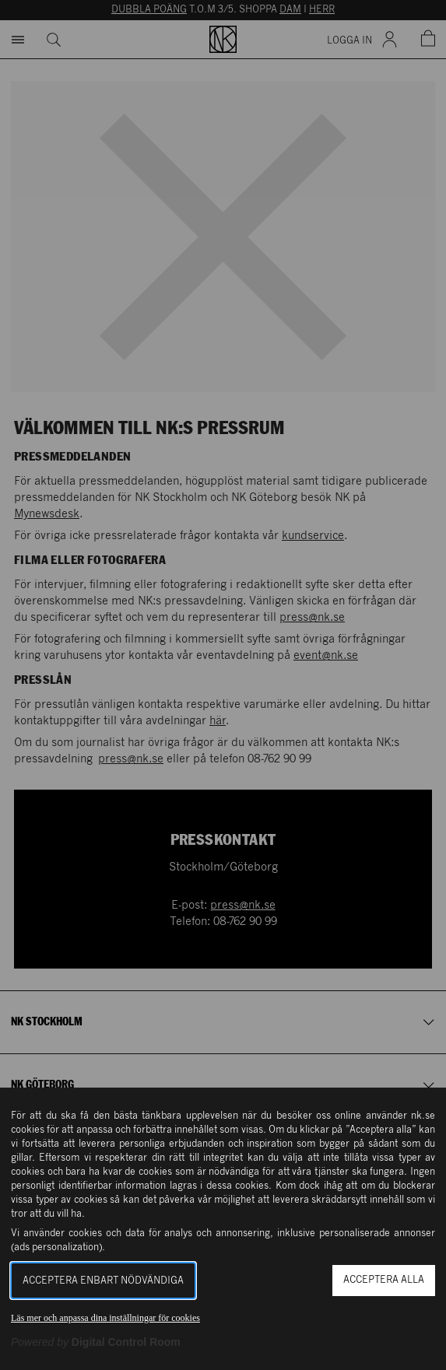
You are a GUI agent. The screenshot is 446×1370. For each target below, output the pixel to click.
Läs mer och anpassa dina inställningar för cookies (105, 1317)
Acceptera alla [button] (383, 1280)
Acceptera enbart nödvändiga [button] (103, 1281)
